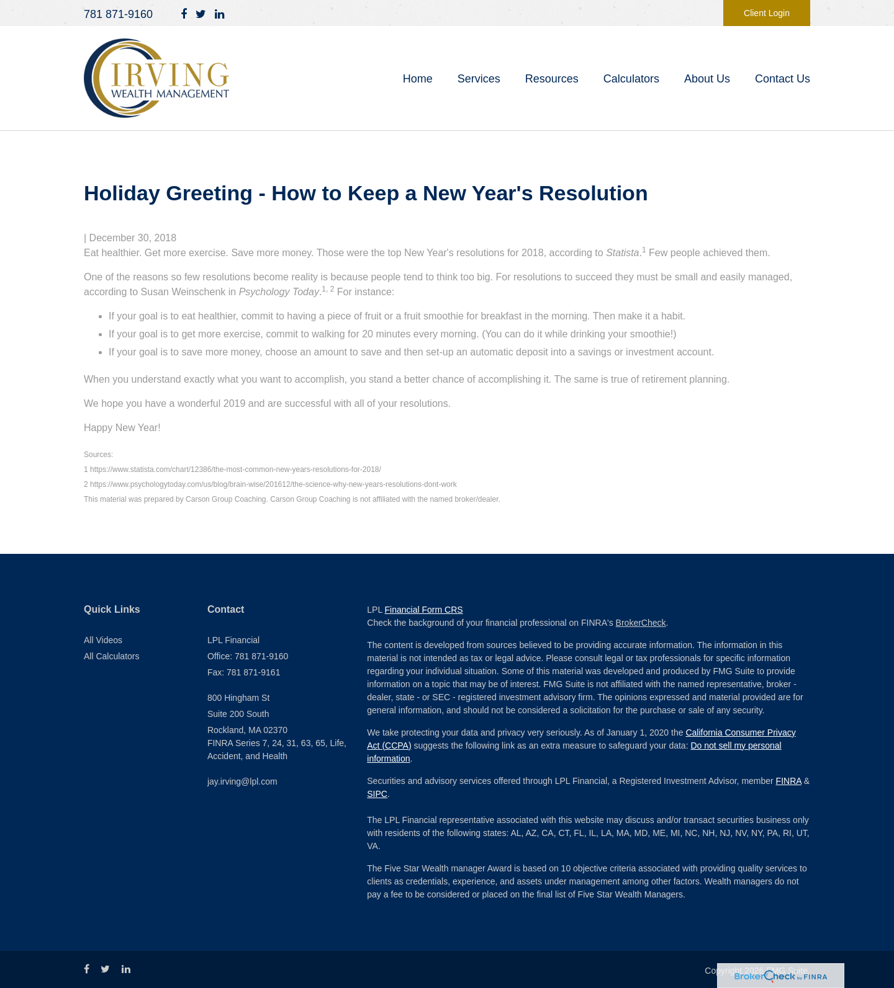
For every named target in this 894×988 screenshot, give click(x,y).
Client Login (767, 13)
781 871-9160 (118, 14)
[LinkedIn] (219, 14)
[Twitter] (201, 14)
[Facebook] (184, 14)
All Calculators (111, 656)
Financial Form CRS (424, 610)
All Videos (103, 640)
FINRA (788, 781)
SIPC (377, 794)
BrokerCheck (641, 623)
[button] (479, 78)
